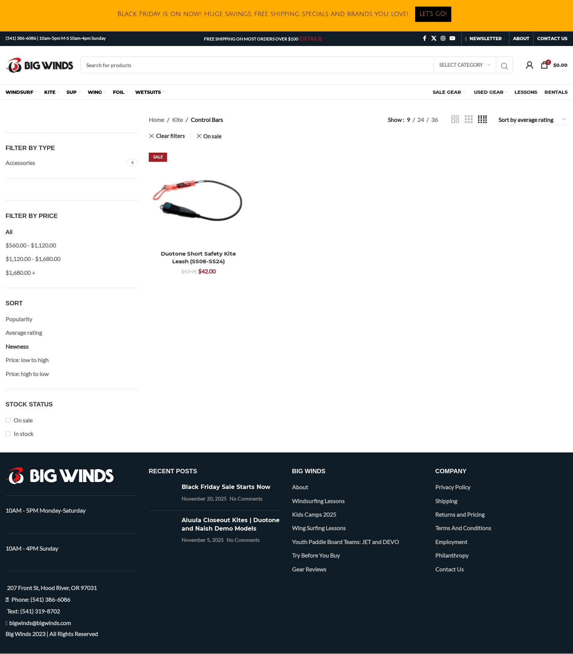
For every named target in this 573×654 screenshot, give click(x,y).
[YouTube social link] (452, 38)
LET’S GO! (433, 14)
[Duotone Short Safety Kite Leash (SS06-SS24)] (198, 196)
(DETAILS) (310, 38)
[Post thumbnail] (162, 494)
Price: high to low (27, 373)
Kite (177, 119)
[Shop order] (533, 119)
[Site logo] (39, 64)
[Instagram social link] (443, 38)
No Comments (245, 499)
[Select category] (464, 65)
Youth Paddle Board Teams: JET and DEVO (345, 541)
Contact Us (449, 569)
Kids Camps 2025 (314, 514)
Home (156, 119)
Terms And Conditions (463, 527)
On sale (23, 420)
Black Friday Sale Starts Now (226, 486)
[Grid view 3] (469, 119)
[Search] (296, 65)
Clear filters (170, 136)
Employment (451, 541)
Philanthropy (451, 555)
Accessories (20, 162)
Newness (17, 346)
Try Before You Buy (316, 555)
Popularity (18, 318)
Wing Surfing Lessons (319, 527)
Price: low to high (27, 359)
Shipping (446, 500)
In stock (23, 433)
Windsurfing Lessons (318, 500)
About (300, 486)
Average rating (23, 332)
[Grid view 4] (482, 119)
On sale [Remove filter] (212, 136)
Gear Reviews (309, 569)
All (8, 231)
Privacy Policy (452, 486)
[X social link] (434, 38)
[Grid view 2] (455, 119)
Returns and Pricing (460, 514)
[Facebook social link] (424, 38)
